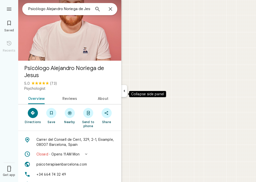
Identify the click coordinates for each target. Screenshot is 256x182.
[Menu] (9, 8)
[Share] (106, 115)
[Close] (110, 9)
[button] (69, 154)
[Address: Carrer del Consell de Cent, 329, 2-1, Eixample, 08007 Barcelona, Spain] (69, 142)
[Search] (97, 9)
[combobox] (59, 9)
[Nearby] (70, 115)
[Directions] (33, 115)
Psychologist (34, 88)
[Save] (51, 115)
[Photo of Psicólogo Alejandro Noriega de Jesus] (69, 30)
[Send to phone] (88, 117)
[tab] (35, 98)
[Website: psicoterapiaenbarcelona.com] (69, 164)
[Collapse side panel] (124, 91)
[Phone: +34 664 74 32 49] (69, 174)
